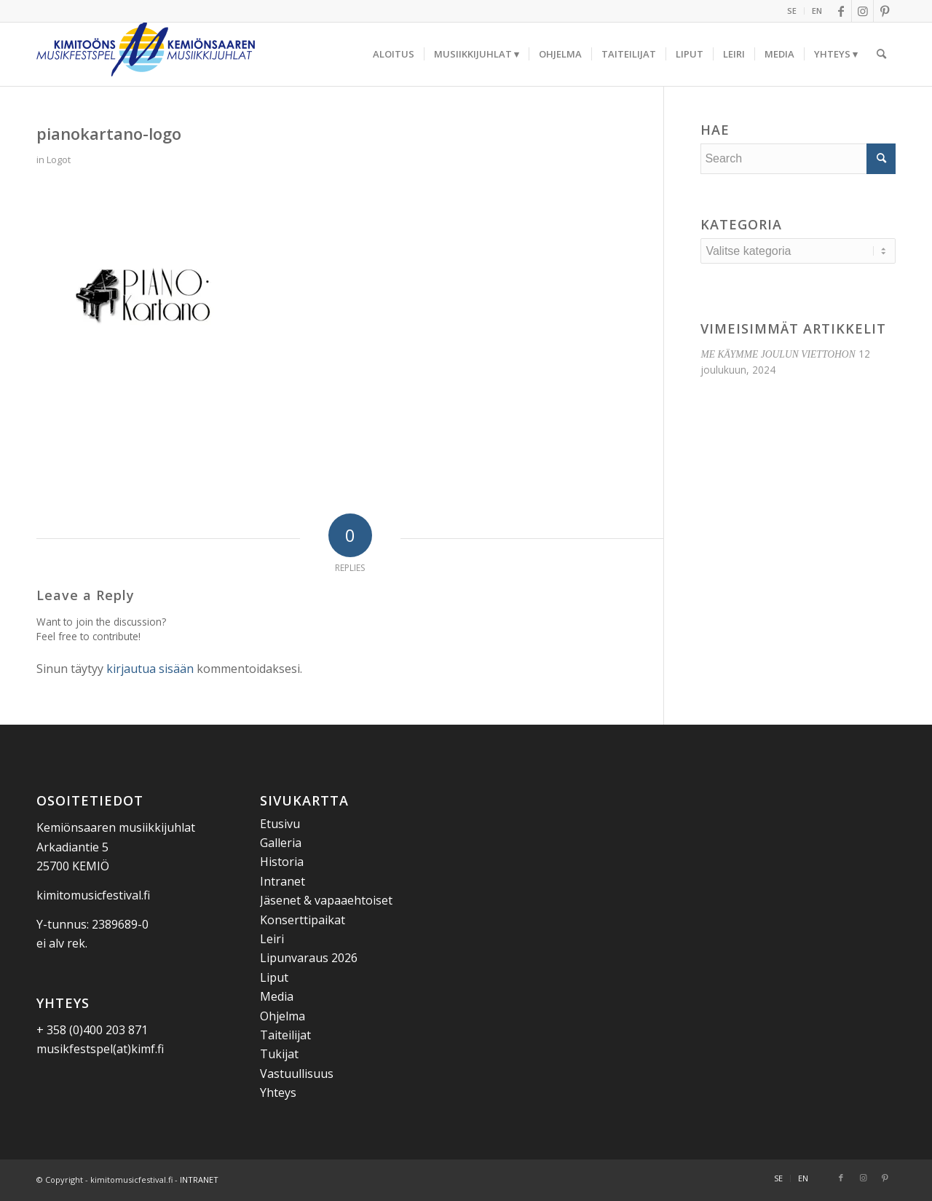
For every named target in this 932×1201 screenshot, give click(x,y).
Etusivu (280, 824)
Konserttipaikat (302, 920)
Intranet (282, 881)
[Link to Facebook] (840, 11)
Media (276, 996)
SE (792, 10)
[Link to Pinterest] (885, 11)
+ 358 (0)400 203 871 (92, 1030)
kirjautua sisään (150, 669)
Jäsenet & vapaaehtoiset (326, 900)
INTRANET (199, 1179)
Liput (274, 977)
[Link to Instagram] (862, 11)
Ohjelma (282, 1016)
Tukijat (279, 1054)
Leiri (272, 939)
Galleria (280, 843)
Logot (59, 159)
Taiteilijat (285, 1035)
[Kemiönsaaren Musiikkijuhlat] (145, 54)
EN (817, 10)
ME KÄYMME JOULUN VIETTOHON (777, 354)
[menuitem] (792, 11)
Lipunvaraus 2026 (309, 958)
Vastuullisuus (296, 1074)
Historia (282, 862)
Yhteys (278, 1092)
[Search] (881, 54)
